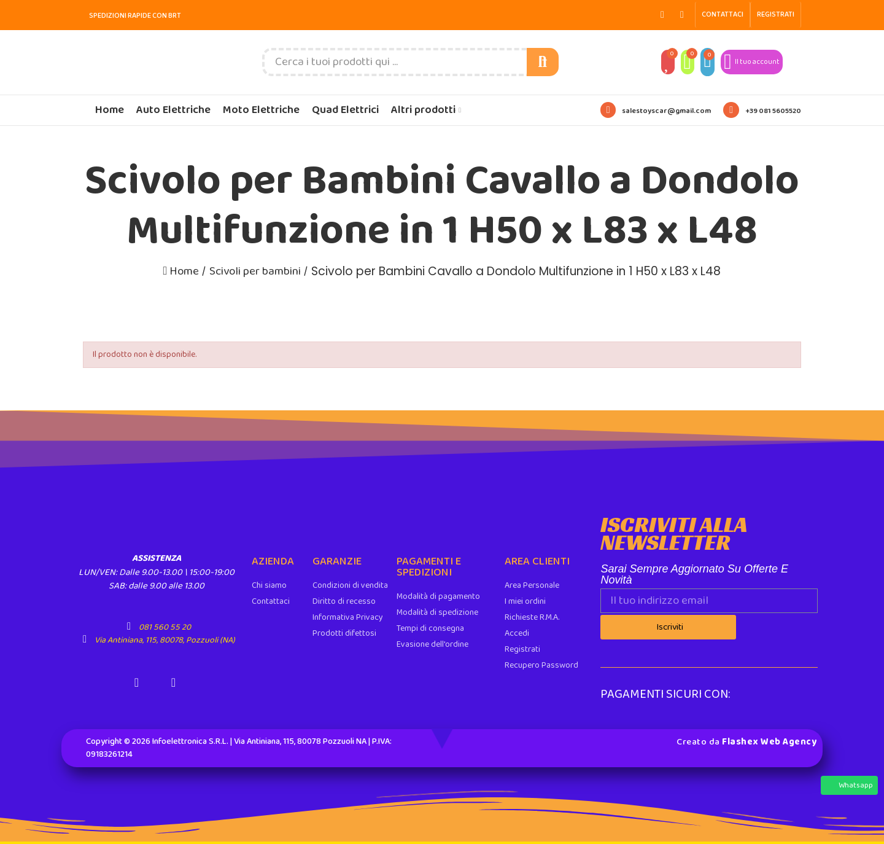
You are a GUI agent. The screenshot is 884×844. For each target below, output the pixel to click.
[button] (722, 15)
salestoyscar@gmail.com (666, 111)
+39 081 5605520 (773, 111)
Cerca (543, 62)
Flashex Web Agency (769, 740)
